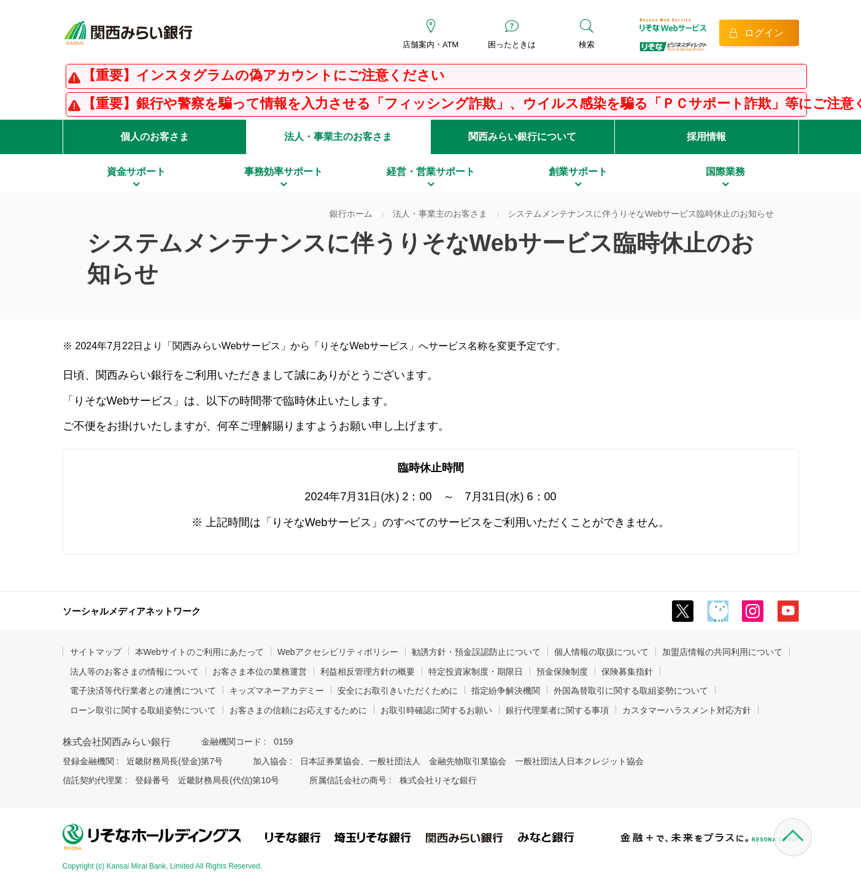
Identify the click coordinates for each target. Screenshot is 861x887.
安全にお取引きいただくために (398, 690)
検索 (587, 44)
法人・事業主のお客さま (338, 136)
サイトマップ (96, 652)
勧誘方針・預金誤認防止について (476, 652)
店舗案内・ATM (430, 44)
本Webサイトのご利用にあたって (199, 652)
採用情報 (706, 136)
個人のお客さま (154, 136)
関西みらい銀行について (522, 136)
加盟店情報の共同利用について (722, 652)
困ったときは (512, 44)
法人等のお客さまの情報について (134, 671)
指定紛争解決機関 (505, 690)
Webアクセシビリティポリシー (337, 652)
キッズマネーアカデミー (277, 690)
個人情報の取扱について (601, 652)
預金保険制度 (562, 671)
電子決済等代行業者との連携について (143, 690)
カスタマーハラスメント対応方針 (686, 710)
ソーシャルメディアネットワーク (132, 611)
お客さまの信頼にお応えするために (298, 710)
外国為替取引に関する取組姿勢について (631, 690)
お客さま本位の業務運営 (259, 671)
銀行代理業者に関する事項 (557, 710)
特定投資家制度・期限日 (475, 671)
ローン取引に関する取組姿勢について (143, 710)
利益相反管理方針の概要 (367, 671)
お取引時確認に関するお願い (436, 710)
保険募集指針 (627, 671)
